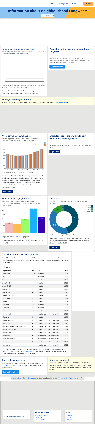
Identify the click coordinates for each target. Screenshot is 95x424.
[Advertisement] (47, 32)
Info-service (88, 4)
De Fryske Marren (61, 102)
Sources (69, 415)
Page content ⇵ (47, 16)
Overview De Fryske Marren (69, 378)
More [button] (74, 4)
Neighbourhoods (57, 67)
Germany (38, 417)
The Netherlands (41, 415)
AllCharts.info (16, 378)
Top (82, 378)
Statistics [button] (52, 4)
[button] (80, 4)
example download (29, 351)
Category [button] (7, 267)
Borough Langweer (30, 378)
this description (7, 365)
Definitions (70, 417)
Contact (68, 420)
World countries (40, 420)
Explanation (7, 191)
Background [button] (63, 4)
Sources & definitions (10, 372)
